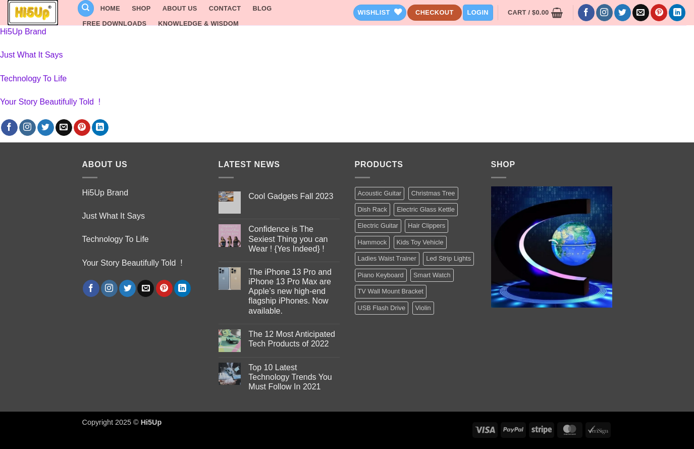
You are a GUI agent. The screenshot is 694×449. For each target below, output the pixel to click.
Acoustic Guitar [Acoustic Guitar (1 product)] (380, 193)
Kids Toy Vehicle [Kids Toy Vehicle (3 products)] (420, 242)
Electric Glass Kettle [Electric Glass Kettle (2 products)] (426, 209)
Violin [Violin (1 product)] (423, 308)
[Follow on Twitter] (622, 12)
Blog (262, 8)
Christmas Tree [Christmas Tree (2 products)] (433, 193)
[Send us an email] (640, 12)
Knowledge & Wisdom (198, 23)
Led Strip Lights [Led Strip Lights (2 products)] (448, 258)
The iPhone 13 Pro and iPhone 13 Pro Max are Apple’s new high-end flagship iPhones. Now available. (290, 291)
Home (110, 8)
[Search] (86, 8)
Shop (141, 8)
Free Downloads (115, 23)
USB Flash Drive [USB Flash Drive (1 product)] (382, 308)
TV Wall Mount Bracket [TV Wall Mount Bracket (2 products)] (390, 291)
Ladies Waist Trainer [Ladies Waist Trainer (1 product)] (387, 258)
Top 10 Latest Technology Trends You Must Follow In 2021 (290, 377)
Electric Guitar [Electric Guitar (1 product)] (378, 225)
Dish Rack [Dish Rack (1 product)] (372, 209)
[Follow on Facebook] (586, 12)
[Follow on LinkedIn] (677, 12)
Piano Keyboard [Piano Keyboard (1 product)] (381, 275)
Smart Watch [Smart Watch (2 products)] (431, 275)
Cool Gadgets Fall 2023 (290, 196)
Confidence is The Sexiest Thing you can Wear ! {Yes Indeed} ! (288, 239)
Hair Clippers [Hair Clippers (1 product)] (426, 225)
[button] (478, 13)
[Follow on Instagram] (604, 12)
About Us (180, 8)
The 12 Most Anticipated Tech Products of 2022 (291, 339)
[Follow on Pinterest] (659, 12)
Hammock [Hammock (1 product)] (372, 242)
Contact (225, 8)
